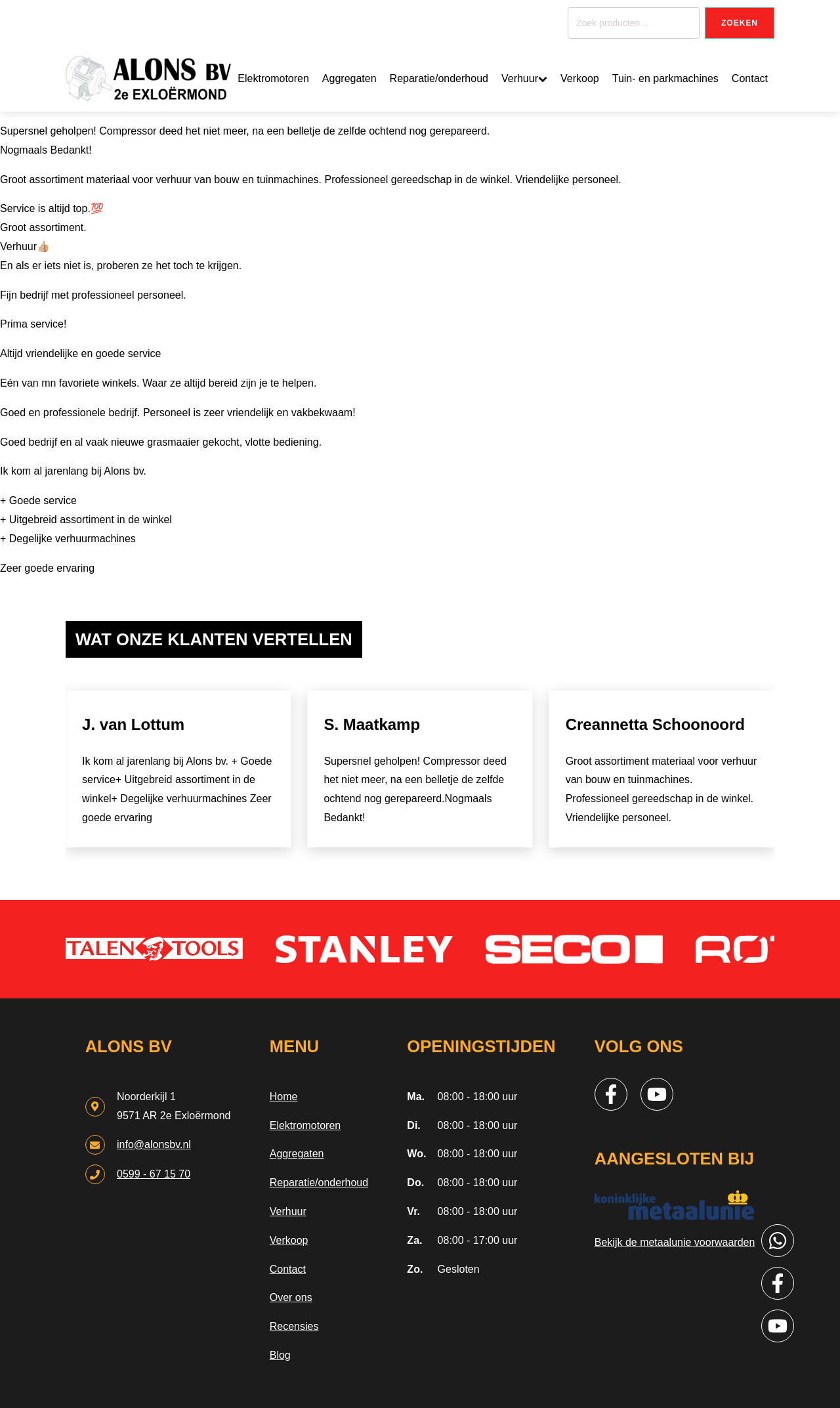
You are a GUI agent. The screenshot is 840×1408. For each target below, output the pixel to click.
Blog (280, 1355)
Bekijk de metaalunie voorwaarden (675, 1242)
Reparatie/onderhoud (439, 78)
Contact (750, 78)
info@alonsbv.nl (154, 1144)
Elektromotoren (273, 78)
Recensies (294, 1326)
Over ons (291, 1297)
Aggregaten (349, 78)
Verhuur (524, 79)
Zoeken (739, 23)
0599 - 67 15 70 (153, 1174)
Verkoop (579, 78)
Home (284, 1096)
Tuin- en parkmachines (665, 78)
